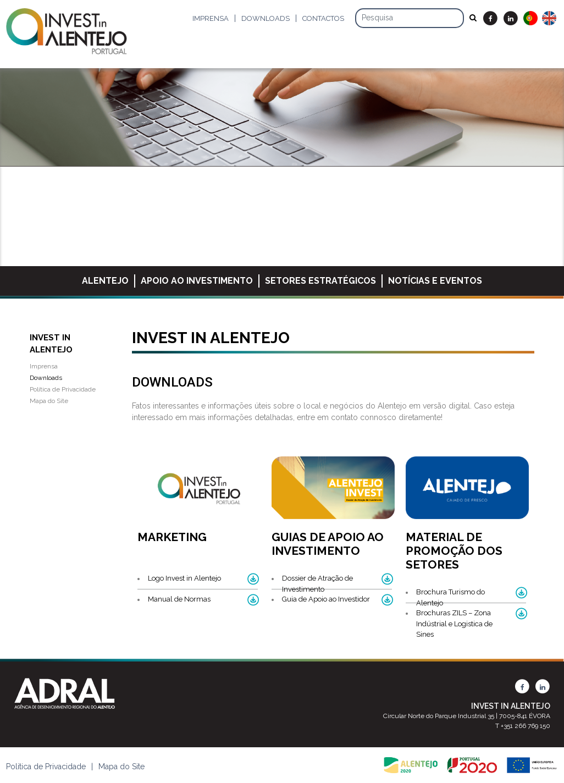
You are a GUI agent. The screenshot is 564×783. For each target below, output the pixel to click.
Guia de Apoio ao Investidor (326, 599)
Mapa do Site (49, 401)
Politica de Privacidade (46, 766)
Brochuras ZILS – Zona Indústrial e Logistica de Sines (454, 623)
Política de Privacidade (63, 389)
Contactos (323, 18)
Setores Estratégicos (320, 280)
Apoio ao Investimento (197, 280)
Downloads (265, 18)
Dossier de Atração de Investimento (317, 583)
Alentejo (105, 280)
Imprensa (210, 18)
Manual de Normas (179, 599)
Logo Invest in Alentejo (184, 578)
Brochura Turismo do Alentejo (450, 597)
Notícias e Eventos (435, 280)
